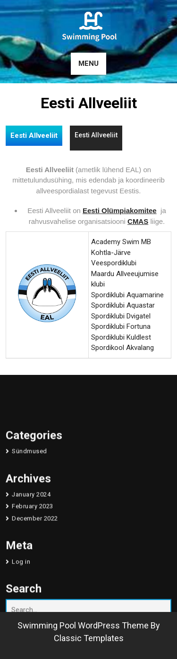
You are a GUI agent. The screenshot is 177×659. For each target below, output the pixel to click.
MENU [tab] (88, 63)
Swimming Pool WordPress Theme (83, 625)
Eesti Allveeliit (34, 135)
